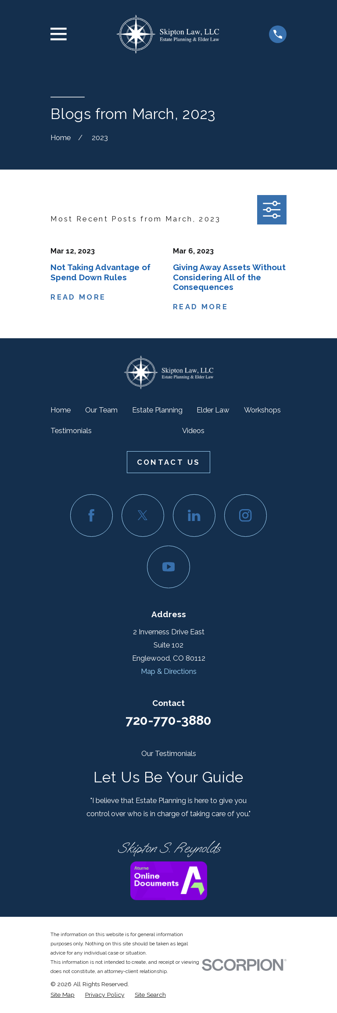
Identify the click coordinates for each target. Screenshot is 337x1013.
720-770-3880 (168, 720)
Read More (78, 297)
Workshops (262, 409)
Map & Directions (169, 671)
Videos (193, 430)
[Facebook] (91, 515)
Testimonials (71, 430)
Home (60, 409)
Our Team (101, 409)
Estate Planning (157, 409)
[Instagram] (245, 515)
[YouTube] (168, 567)
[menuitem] (62, 994)
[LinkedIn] (194, 515)
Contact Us (168, 462)
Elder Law (213, 409)
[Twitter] (143, 515)
